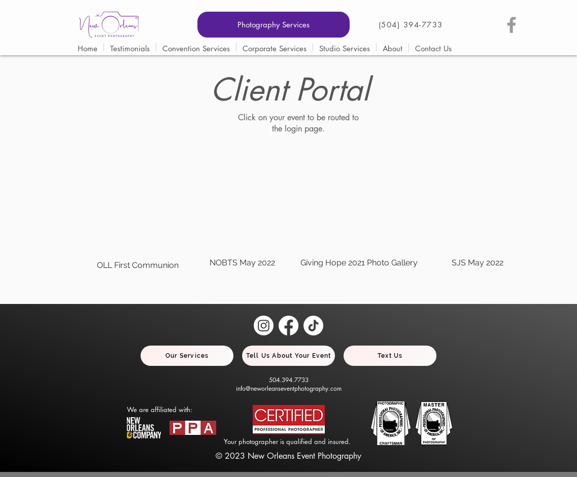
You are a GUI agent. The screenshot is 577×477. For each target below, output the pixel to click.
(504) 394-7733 (411, 24)
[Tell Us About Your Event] (288, 356)
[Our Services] (187, 356)
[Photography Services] (273, 25)
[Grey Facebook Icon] (511, 25)
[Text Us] (390, 356)
